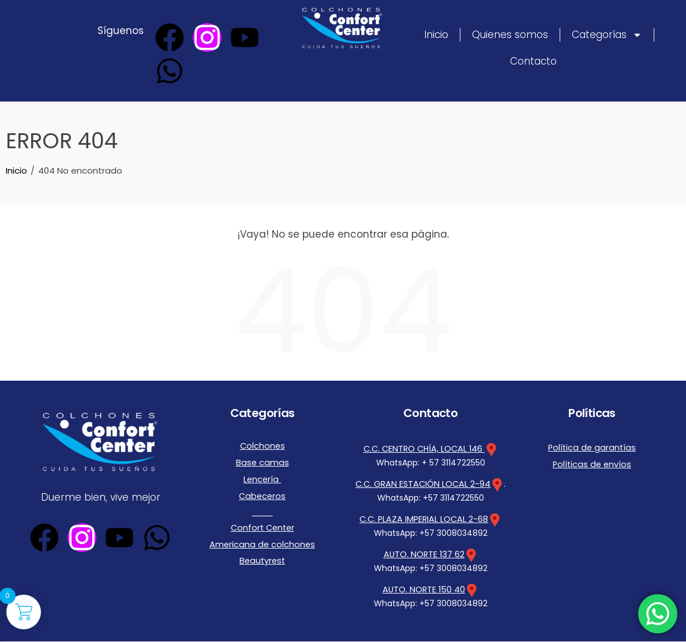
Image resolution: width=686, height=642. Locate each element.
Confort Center (262, 520)
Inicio (436, 35)
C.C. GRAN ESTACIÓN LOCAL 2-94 (423, 484)
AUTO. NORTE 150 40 (424, 590)
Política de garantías (591, 447)
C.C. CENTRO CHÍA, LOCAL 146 (430, 449)
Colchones (262, 445)
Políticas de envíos (591, 462)
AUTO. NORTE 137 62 (423, 554)
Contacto (533, 61)
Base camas (262, 460)
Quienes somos (510, 35)
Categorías (607, 35)
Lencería (262, 475)
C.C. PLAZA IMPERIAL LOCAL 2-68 (424, 519)
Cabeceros (262, 490)
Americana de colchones (262, 535)
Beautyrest (262, 550)
